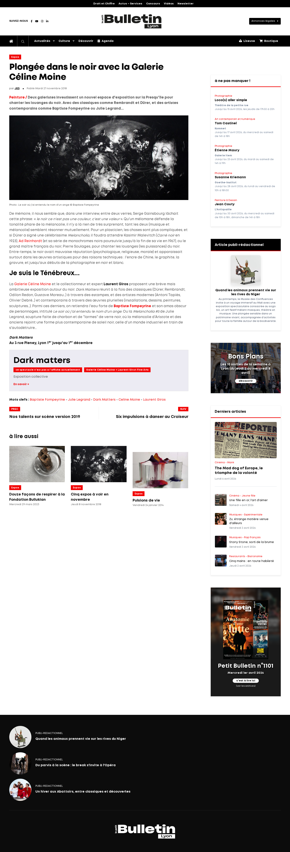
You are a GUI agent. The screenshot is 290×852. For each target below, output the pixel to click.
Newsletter (186, 4)
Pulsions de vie (146, 500)
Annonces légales (263, 21)
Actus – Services (130, 4)
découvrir (246, 381)
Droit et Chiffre (104, 4)
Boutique (268, 40)
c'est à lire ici (245, 681)
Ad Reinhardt (30, 241)
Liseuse (247, 40)
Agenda (106, 40)
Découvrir (85, 41)
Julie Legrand (79, 399)
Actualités (42, 41)
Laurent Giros (154, 399)
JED (17, 88)
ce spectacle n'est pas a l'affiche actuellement (47, 370)
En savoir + (21, 384)
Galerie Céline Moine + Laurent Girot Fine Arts (117, 370)
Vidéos (169, 4)
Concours (153, 4)
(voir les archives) (245, 686)
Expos (15, 57)
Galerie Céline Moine (32, 284)
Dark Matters (104, 399)
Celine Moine (129, 399)
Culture (64, 41)
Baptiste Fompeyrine (132, 306)
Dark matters (41, 360)
